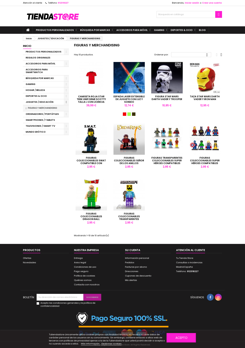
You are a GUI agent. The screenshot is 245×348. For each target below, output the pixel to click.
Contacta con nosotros (87, 284)
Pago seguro (81, 271)
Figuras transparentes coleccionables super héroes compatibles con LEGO (166, 162)
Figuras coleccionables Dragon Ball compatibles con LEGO (91, 218)
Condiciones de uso (85, 267)
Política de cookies (84, 275)
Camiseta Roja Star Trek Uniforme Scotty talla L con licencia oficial (91, 100)
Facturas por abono (136, 267)
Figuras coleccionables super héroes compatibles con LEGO (205, 162)
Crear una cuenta (212, 2)
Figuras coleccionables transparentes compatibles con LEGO (129, 218)
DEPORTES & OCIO (182, 30)
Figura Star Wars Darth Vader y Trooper (167, 98)
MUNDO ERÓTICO (36, 131)
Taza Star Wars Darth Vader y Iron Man (205, 98)
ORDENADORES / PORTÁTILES (42, 114)
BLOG (202, 30)
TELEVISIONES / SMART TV (40, 126)
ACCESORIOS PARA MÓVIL (132, 30)
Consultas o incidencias (189, 262)
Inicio (27, 46)
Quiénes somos (83, 280)
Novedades (29, 262)
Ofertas (27, 258)
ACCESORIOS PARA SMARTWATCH (37, 71)
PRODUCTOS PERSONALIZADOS (55, 30)
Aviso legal (80, 262)
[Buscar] (189, 14)
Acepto (181, 338)
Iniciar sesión (192, 2)
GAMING (159, 30)
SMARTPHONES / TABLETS (40, 120)
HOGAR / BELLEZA (35, 90)
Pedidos (129, 262)
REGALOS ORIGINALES (38, 57)
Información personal (137, 258)
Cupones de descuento (138, 275)
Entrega (78, 258)
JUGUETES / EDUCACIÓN (39, 102)
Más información (90, 343)
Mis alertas (131, 280)
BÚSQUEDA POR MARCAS (95, 30)
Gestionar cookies (111, 343)
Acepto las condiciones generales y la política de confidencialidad (67, 304)
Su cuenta (132, 250)
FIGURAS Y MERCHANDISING (42, 108)
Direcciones (131, 271)
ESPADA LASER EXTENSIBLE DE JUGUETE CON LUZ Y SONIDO (129, 99)
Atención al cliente (32, 2)
